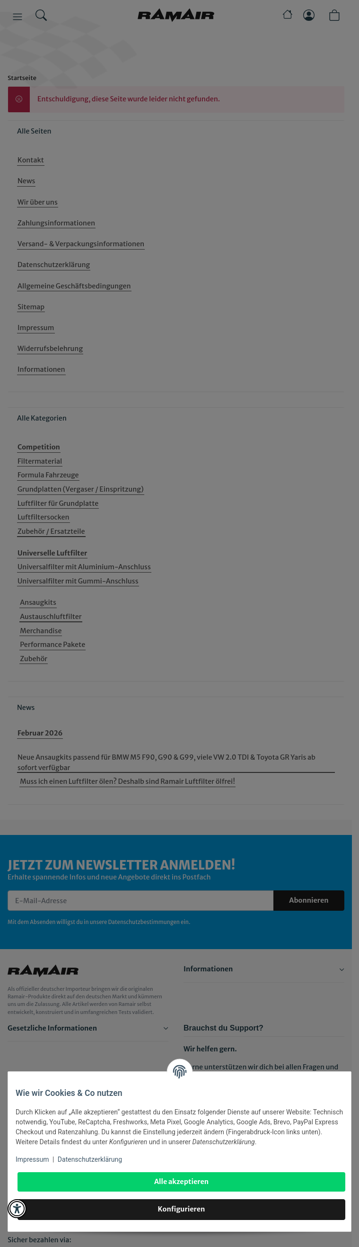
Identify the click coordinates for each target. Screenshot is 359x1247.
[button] (17, 1208)
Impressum (32, 1159)
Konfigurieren (181, 1209)
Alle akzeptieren (181, 1181)
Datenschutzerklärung (90, 1159)
